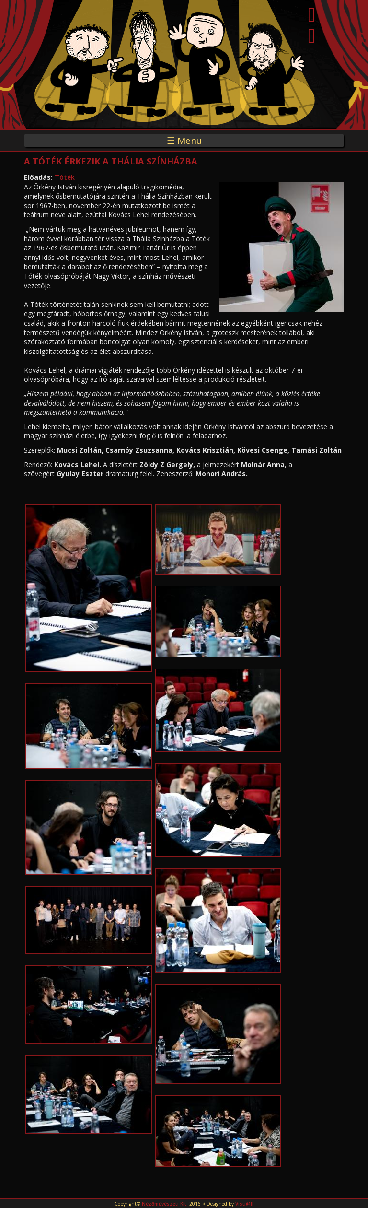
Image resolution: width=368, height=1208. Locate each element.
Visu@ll (244, 1203)
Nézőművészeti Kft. (165, 1203)
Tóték (65, 177)
